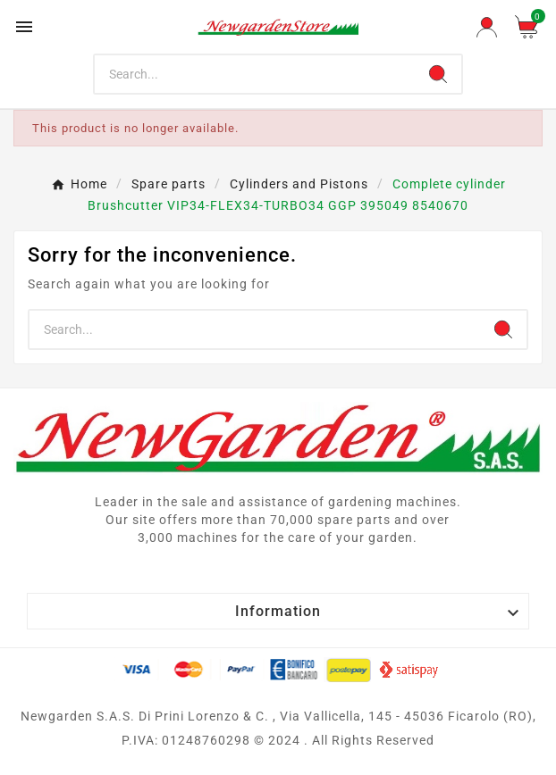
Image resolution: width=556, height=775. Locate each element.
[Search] (255, 74)
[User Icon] (486, 27)
